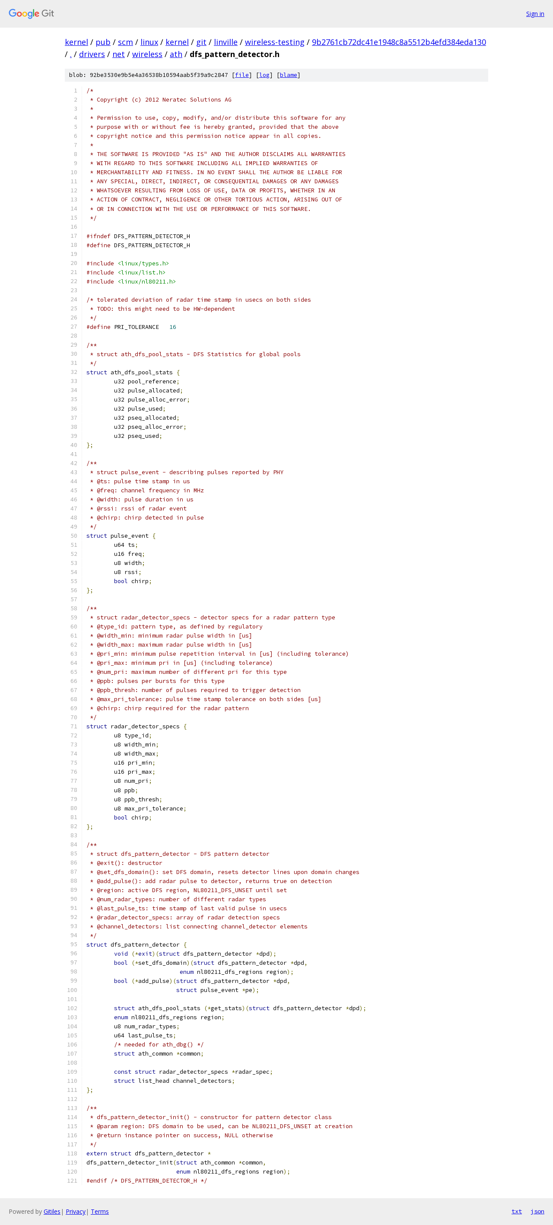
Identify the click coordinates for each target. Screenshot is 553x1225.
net (118, 54)
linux (149, 42)
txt (517, 1211)
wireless (147, 54)
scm (125, 42)
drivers (92, 54)
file (242, 75)
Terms (100, 1211)
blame (288, 75)
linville (226, 42)
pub (103, 42)
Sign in (535, 14)
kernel (76, 42)
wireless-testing (275, 42)
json (537, 1211)
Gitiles (52, 1211)
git (201, 42)
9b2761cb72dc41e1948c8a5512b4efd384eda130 (399, 42)
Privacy (76, 1211)
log (264, 75)
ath (176, 54)
